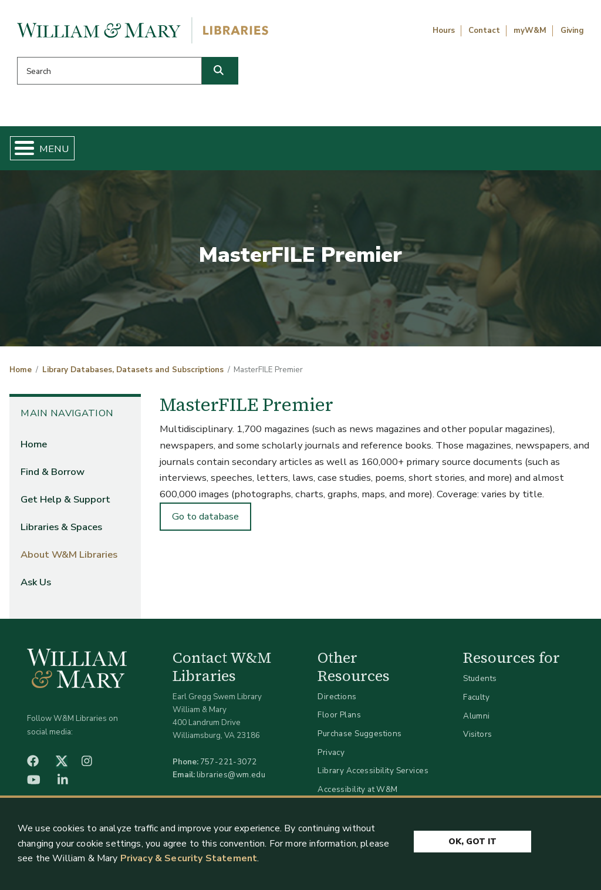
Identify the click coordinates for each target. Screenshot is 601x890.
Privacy (331, 756)
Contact (484, 30)
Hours (444, 30)
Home (51, 150)
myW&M (530, 30)
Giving (572, 30)
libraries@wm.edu (231, 779)
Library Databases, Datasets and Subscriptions (133, 374)
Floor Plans (339, 719)
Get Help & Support (222, 150)
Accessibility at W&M (357, 794)
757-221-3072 (228, 766)
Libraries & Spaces (335, 150)
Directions (337, 701)
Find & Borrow (120, 150)
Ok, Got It (472, 838)
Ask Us (549, 150)
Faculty (476, 701)
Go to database (205, 521)
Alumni (476, 720)
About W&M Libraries (448, 150)
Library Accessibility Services (373, 775)
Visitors (477, 738)
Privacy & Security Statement (188, 858)
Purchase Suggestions (359, 738)
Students (480, 683)
